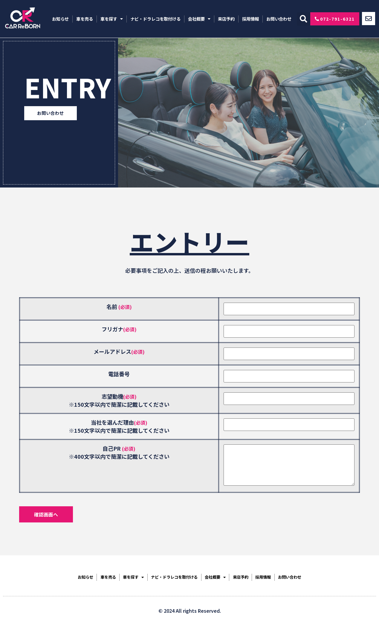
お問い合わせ (278, 19)
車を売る (84, 19)
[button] (303, 19)
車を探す (111, 19)
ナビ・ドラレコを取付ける (155, 19)
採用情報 (250, 19)
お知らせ (60, 19)
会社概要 (199, 19)
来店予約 (226, 19)
